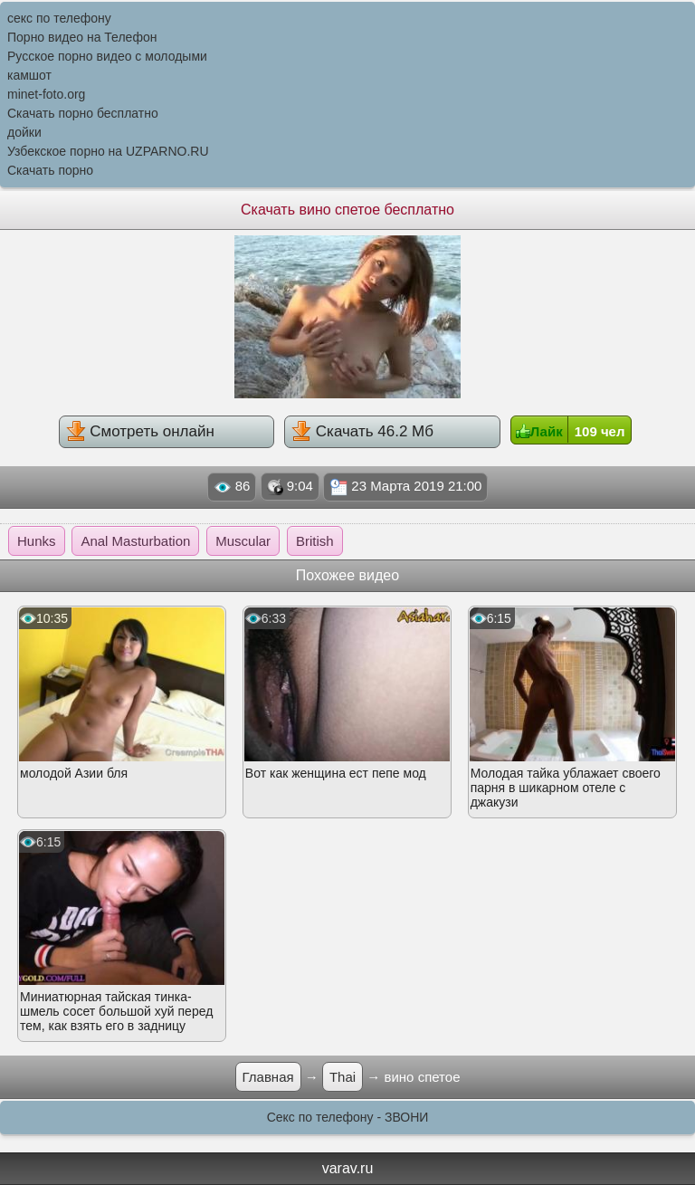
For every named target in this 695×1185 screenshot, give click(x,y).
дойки (24, 132)
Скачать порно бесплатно (82, 113)
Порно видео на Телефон (82, 37)
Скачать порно (50, 170)
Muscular (243, 541)
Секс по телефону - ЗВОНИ (348, 1117)
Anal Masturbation (135, 541)
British (315, 541)
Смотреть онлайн (140, 431)
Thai (342, 1077)
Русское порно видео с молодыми (107, 56)
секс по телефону (59, 18)
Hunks (36, 541)
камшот (29, 75)
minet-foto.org (46, 94)
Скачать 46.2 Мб (362, 431)
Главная (268, 1077)
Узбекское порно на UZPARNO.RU (108, 151)
